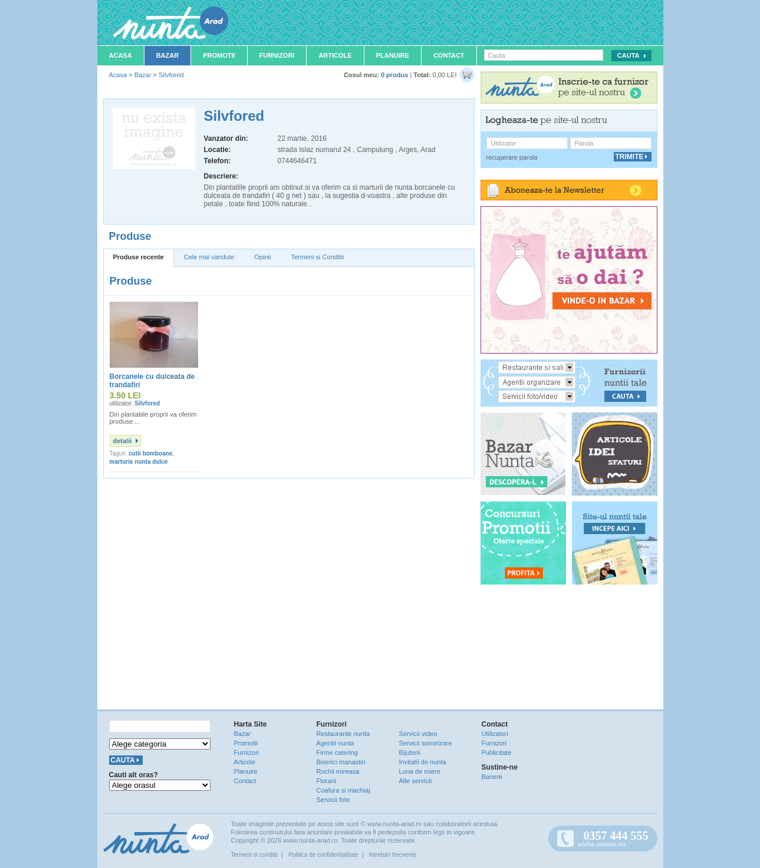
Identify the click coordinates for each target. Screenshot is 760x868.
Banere (492, 776)
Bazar (167, 55)
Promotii (219, 55)
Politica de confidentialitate (323, 855)
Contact (449, 55)
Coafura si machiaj (343, 790)
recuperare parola (512, 157)
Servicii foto (333, 799)
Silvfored (171, 74)
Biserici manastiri (341, 761)
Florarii (327, 780)
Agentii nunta (335, 743)
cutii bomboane (150, 453)
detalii (122, 440)
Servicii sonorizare (425, 743)
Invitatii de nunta (422, 761)
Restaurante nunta (343, 733)
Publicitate (497, 752)
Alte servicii (415, 780)
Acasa (120, 55)
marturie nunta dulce (139, 461)
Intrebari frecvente (393, 855)
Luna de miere (419, 771)
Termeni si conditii (254, 855)
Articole (334, 55)
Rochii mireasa (338, 771)
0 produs (394, 74)
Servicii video (418, 733)
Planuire (392, 55)
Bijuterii (409, 752)
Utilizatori (495, 733)
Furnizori (277, 55)
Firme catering (337, 752)
